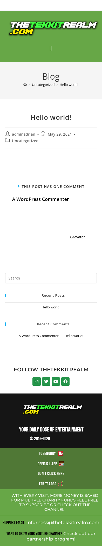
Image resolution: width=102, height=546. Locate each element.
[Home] (25, 84)
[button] (51, 48)
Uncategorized (25, 140)
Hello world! (69, 84)
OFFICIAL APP (51, 464)
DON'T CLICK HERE (51, 473)
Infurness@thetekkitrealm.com (62, 522)
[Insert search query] (51, 278)
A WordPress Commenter (40, 199)
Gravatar (77, 236)
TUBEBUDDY (51, 453)
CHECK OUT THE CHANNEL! (67, 507)
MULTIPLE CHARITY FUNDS (49, 500)
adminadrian (23, 134)
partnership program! (51, 539)
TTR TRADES (51, 484)
